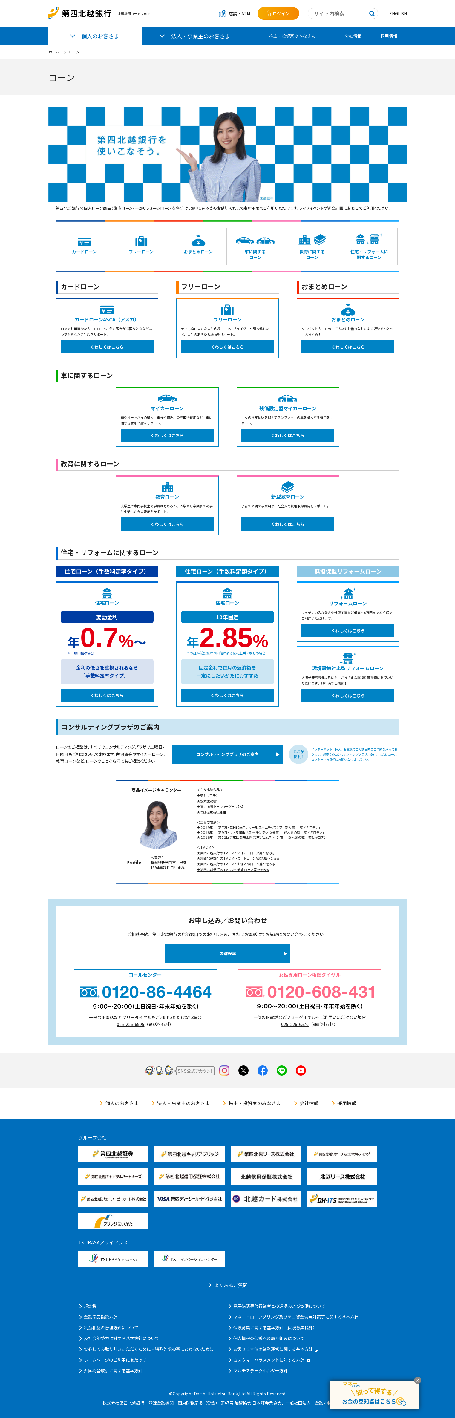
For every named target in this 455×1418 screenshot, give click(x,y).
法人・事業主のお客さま (183, 1103)
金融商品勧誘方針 (100, 1317)
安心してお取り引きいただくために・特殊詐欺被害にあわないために (149, 1349)
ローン (74, 51)
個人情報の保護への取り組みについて (268, 1338)
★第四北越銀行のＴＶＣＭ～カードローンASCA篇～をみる (238, 858)
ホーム (53, 51)
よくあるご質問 (231, 1285)
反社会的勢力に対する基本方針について (121, 1338)
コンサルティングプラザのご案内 (227, 754)
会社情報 (353, 36)
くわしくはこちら (107, 347)
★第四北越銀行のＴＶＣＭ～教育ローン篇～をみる (233, 869)
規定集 (90, 1306)
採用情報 (389, 36)
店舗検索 (227, 953)
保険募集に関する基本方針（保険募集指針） (275, 1327)
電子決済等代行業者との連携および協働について (279, 1306)
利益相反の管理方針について (111, 1327)
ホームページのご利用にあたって (115, 1360)
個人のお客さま (122, 1103)
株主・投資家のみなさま (292, 36)
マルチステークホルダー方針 (260, 1370)
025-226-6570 (295, 1024)
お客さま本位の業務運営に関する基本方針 (275, 1349)
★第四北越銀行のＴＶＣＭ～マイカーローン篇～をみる (236, 852)
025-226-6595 (130, 1024)
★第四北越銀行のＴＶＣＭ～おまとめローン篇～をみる (236, 863)
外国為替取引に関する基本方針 (113, 1370)
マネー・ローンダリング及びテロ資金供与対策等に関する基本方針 (296, 1317)
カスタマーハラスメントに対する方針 (271, 1360)
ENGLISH (398, 13)
